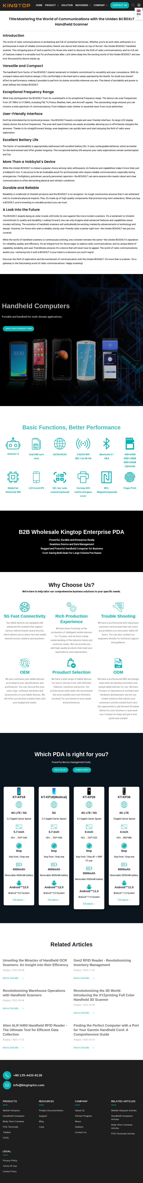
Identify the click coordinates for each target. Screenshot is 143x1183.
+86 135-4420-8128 (27, 1075)
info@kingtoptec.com (28, 1085)
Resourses (81, 5)
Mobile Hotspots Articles (124, 1110)
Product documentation (51, 1110)
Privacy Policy (10, 1160)
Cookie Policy (10, 1171)
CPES (6, 1137)
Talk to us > (61, 770)
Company (99, 5)
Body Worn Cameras (13, 1121)
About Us (80, 1110)
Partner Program (83, 1115)
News (78, 1121)
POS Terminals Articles (123, 1133)
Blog (41, 1121)
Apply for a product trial (19, 329)
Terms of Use (10, 1165)
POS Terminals (10, 1126)
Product (50, 5)
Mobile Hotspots (11, 1110)
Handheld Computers (13, 1115)
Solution (67, 5)
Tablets (7, 1132)
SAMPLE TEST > (82, 770)
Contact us (120, 5)
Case (41, 1126)
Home (39, 5)
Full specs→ (19, 899)
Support (43, 1115)
